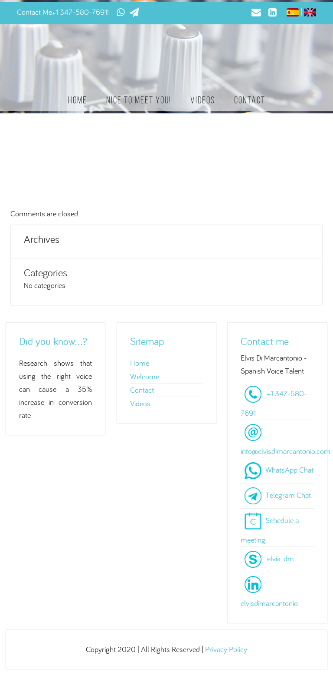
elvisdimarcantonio (269, 603)
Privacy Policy (226, 649)
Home (77, 100)
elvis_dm (280, 558)
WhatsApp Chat (289, 470)
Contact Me (34, 12)
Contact (249, 100)
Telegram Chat (288, 495)
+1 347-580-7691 (79, 12)
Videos (202, 100)
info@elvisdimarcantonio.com (285, 451)
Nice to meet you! (138, 100)
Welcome (144, 376)
